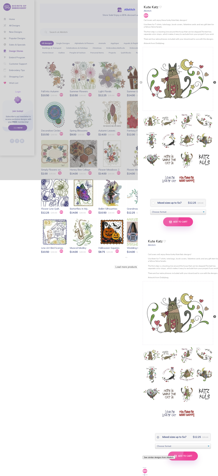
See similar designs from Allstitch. (159, 457)
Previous (141, 82)
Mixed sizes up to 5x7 (169, 202)
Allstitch (147, 10)
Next (214, 82)
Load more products (126, 267)
